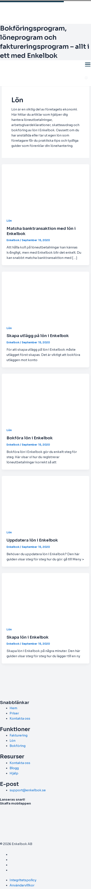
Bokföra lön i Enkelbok (30, 437)
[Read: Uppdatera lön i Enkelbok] (45, 500)
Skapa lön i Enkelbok (28, 637)
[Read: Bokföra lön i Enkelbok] (45, 398)
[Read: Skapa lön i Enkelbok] (45, 597)
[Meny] (86, 77)
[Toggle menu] (87, 64)
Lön (9, 220)
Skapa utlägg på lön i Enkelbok (38, 335)
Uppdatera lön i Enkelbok (32, 540)
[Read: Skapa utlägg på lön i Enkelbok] (45, 296)
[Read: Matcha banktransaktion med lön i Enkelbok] (45, 188)
